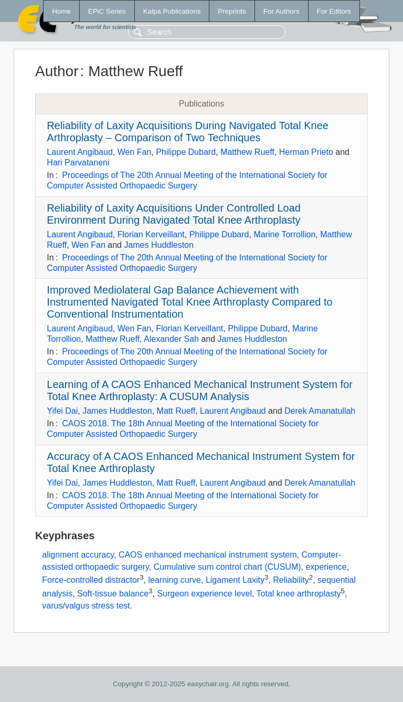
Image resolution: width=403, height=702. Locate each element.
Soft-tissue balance (113, 593)
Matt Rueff (176, 410)
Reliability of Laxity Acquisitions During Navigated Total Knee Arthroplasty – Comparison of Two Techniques (187, 131)
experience (325, 566)
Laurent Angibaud (79, 152)
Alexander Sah (171, 338)
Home (61, 11)
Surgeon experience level (204, 593)
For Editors (334, 11)
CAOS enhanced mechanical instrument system (208, 554)
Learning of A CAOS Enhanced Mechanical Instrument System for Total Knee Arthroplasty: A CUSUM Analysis (200, 390)
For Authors (281, 11)
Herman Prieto (306, 152)
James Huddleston (159, 244)
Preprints (232, 11)
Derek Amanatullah (319, 410)
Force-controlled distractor (91, 579)
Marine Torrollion (284, 234)
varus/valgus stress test (86, 605)
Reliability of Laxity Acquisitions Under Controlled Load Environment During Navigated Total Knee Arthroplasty (174, 214)
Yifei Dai (62, 410)
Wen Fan (135, 152)
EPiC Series (107, 11)
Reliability (291, 579)
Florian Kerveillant (151, 234)
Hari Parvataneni (78, 162)
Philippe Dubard (186, 152)
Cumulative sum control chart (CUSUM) (227, 566)
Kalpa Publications (172, 11)
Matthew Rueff (247, 152)
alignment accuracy (78, 554)
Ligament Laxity (235, 579)
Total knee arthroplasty (299, 593)
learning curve (174, 579)
